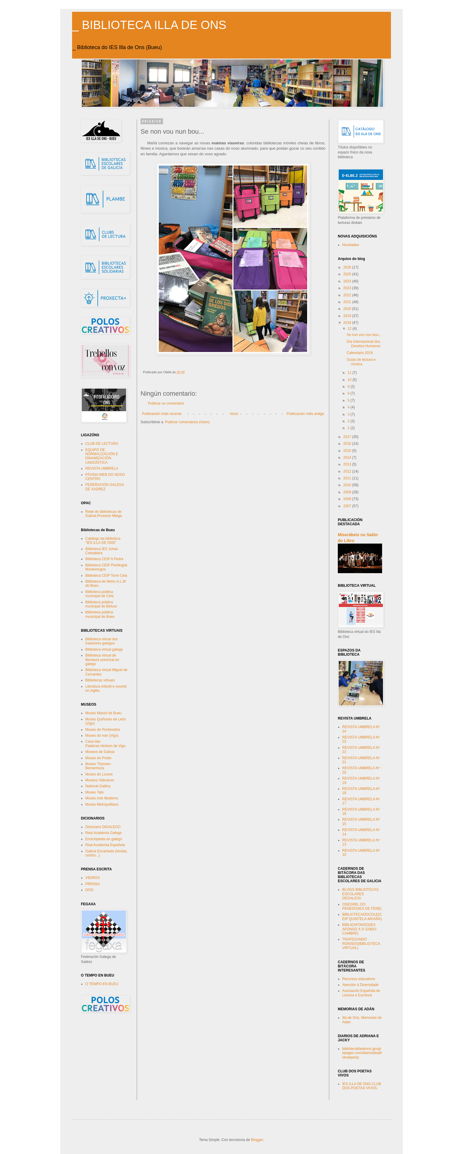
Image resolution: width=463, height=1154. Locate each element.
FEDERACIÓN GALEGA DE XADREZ (104, 487)
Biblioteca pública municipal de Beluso (101, 604)
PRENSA (92, 884)
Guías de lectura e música (361, 362)
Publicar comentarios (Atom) (187, 422)
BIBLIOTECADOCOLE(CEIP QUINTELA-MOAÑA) (362, 916)
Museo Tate (94, 792)
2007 (347, 506)
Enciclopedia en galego (103, 839)
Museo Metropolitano (101, 804)
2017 (347, 437)
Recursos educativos (358, 979)
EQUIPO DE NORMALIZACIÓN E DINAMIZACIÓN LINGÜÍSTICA (101, 456)
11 (350, 373)
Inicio (234, 414)
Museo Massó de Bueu (103, 713)
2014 (347, 457)
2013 (347, 464)
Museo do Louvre (99, 774)
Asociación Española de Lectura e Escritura (361, 993)
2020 (347, 309)
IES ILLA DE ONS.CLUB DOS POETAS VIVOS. (361, 1086)
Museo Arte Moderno (101, 798)
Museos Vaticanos (99, 780)
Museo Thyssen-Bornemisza (98, 766)
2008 (347, 499)
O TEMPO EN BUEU (101, 984)
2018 (347, 323)
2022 (347, 295)
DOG (89, 890)
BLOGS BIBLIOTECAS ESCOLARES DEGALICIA (360, 894)
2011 (347, 478)
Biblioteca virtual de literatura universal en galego (102, 659)
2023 (347, 288)
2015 (347, 451)
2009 (347, 492)
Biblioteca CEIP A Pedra (104, 559)
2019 (347, 316)
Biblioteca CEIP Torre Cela (106, 575)
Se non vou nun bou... (364, 335)
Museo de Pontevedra (102, 730)
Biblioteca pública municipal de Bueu (100, 614)
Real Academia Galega (103, 833)
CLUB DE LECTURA (101, 444)
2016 (347, 444)
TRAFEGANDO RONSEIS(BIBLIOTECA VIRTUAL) (361, 943)
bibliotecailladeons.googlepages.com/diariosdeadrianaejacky (362, 1053)
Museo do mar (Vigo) (101, 735)
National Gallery (97, 786)
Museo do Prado (98, 758)
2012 (347, 471)
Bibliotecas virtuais (100, 680)
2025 (347, 274)
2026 (347, 267)
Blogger (257, 1140)
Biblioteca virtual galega (104, 649)
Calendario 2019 (360, 353)
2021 (347, 302)
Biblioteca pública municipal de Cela (99, 594)
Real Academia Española (105, 845)
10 (350, 380)
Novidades (350, 245)
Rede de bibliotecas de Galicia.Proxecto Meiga (103, 514)
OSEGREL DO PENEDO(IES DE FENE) (362, 906)
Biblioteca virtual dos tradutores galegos (101, 641)
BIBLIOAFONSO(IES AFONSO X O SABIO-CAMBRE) (359, 929)
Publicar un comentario (166, 403)
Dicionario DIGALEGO (102, 827)
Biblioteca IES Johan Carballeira (101, 551)
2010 (347, 485)
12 (350, 329)
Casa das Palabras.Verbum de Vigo (105, 743)
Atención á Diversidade (360, 985)
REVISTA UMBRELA (101, 468)
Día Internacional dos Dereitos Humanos (363, 344)
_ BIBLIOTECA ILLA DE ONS (149, 24)
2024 (347, 281)
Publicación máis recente (161, 414)
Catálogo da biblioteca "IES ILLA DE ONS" (102, 540)
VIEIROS (92, 878)
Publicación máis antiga (305, 414)
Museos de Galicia (100, 752)
